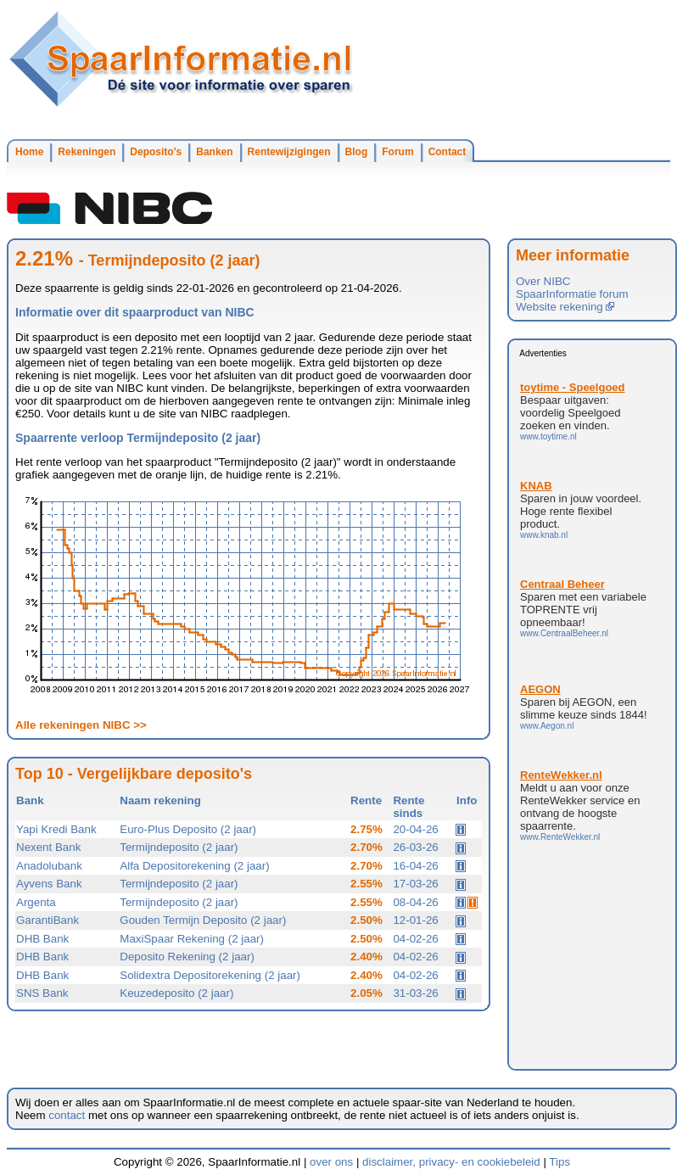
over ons (331, 1161)
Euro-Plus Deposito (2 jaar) (188, 829)
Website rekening (565, 306)
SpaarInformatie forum (572, 294)
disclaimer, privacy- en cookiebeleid (451, 1161)
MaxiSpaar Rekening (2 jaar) (192, 938)
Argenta (36, 902)
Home (29, 152)
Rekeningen (86, 152)
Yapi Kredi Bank (56, 829)
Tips (559, 1161)
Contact (447, 152)
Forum (397, 152)
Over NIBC (543, 281)
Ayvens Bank (49, 883)
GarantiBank (47, 920)
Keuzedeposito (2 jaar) (176, 993)
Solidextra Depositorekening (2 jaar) (210, 975)
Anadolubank (49, 865)
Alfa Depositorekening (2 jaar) (194, 865)
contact (66, 1115)
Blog (356, 152)
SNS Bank (42, 993)
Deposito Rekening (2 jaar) (187, 956)
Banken (214, 152)
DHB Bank (42, 938)
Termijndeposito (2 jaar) (179, 847)
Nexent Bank (48, 847)
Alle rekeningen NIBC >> (81, 725)
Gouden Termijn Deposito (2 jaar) (203, 920)
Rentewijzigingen (289, 152)
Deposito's (156, 152)
